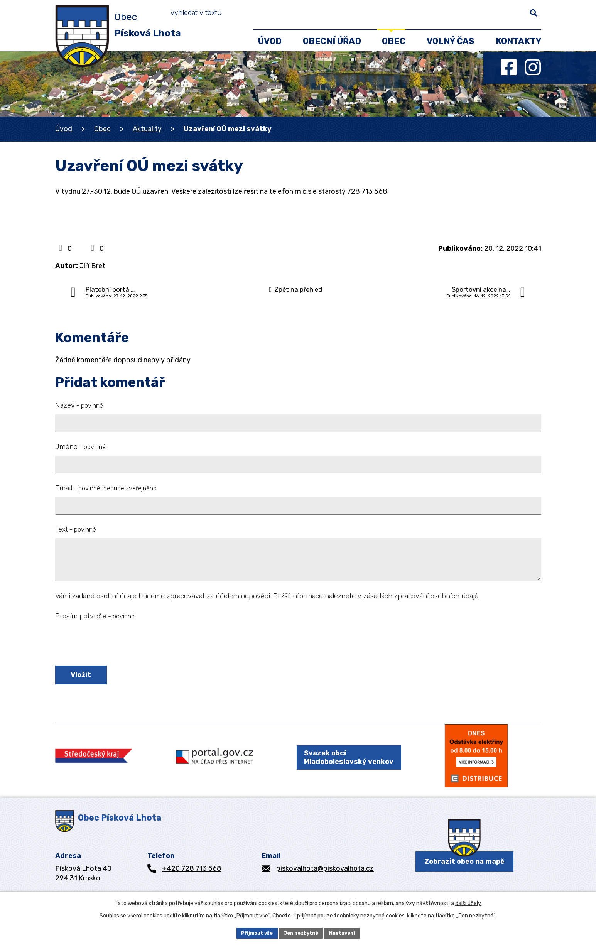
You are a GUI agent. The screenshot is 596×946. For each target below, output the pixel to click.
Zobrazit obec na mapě (464, 879)
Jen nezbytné (301, 932)
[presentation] (113, 644)
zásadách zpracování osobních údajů (421, 596)
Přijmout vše (252, 932)
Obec (102, 129)
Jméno (80, 447)
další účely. (468, 902)
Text (75, 529)
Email (106, 488)
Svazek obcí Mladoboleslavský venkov (342, 768)
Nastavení (347, 932)
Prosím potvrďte (95, 616)
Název (79, 405)
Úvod (63, 129)
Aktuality (147, 129)
